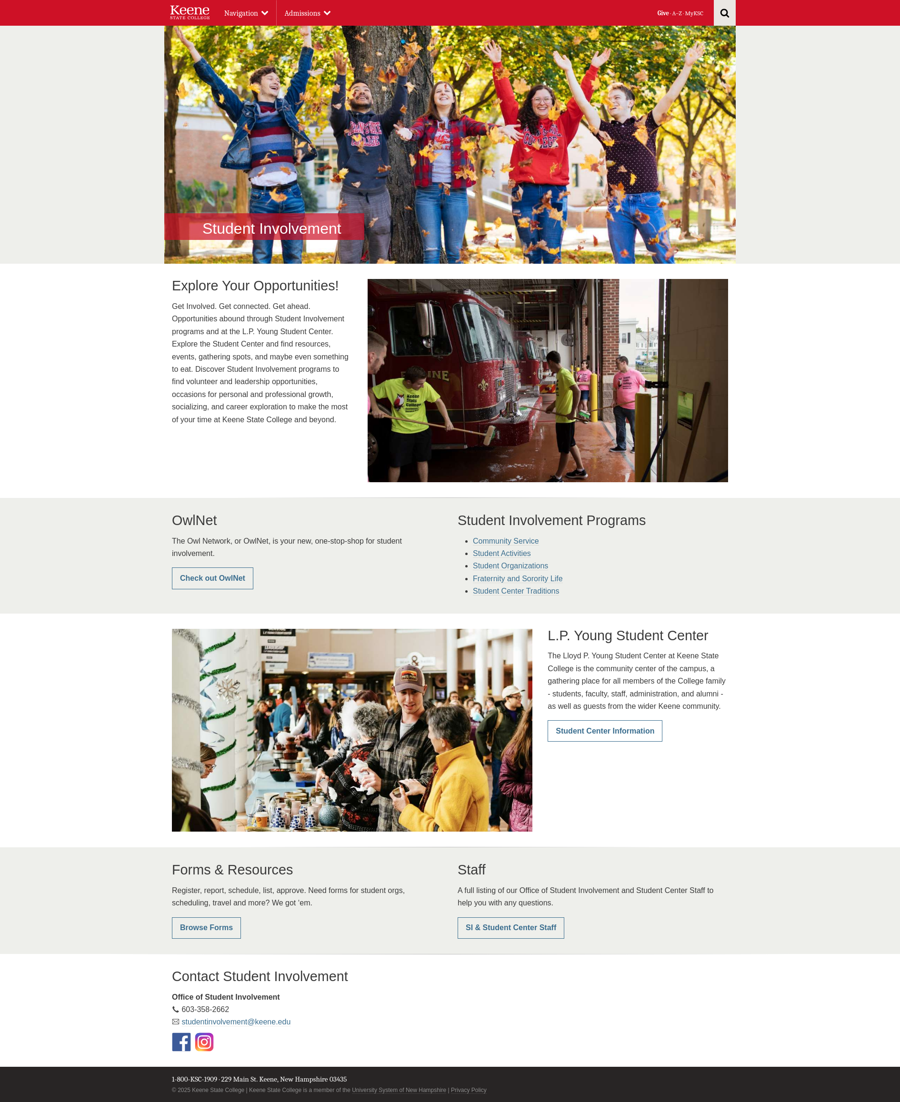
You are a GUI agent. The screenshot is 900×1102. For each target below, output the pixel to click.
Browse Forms (206, 927)
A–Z (677, 13)
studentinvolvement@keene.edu (235, 1022)
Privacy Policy (469, 1090)
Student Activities (502, 553)
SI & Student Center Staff (511, 927)
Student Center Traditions (516, 591)
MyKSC (694, 13)
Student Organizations (510, 566)
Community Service (506, 541)
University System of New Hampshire (399, 1090)
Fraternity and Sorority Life (518, 579)
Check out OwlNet (212, 578)
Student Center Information (605, 731)
